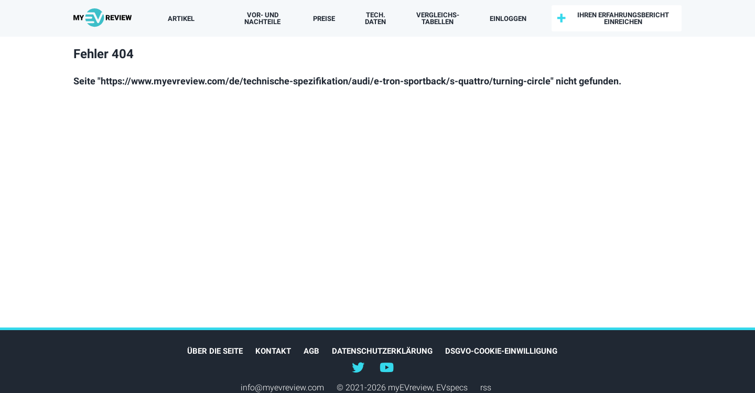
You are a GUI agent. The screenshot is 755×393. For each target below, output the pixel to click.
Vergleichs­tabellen (437, 18)
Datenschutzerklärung (382, 351)
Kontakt (273, 351)
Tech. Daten (375, 18)
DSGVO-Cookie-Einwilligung (501, 351)
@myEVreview (358, 367)
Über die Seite (215, 351)
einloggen (508, 19)
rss (485, 387)
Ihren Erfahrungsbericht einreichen (623, 18)
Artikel (181, 19)
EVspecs (452, 387)
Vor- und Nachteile (262, 18)
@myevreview (386, 367)
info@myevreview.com (282, 387)
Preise (324, 19)
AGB (311, 351)
